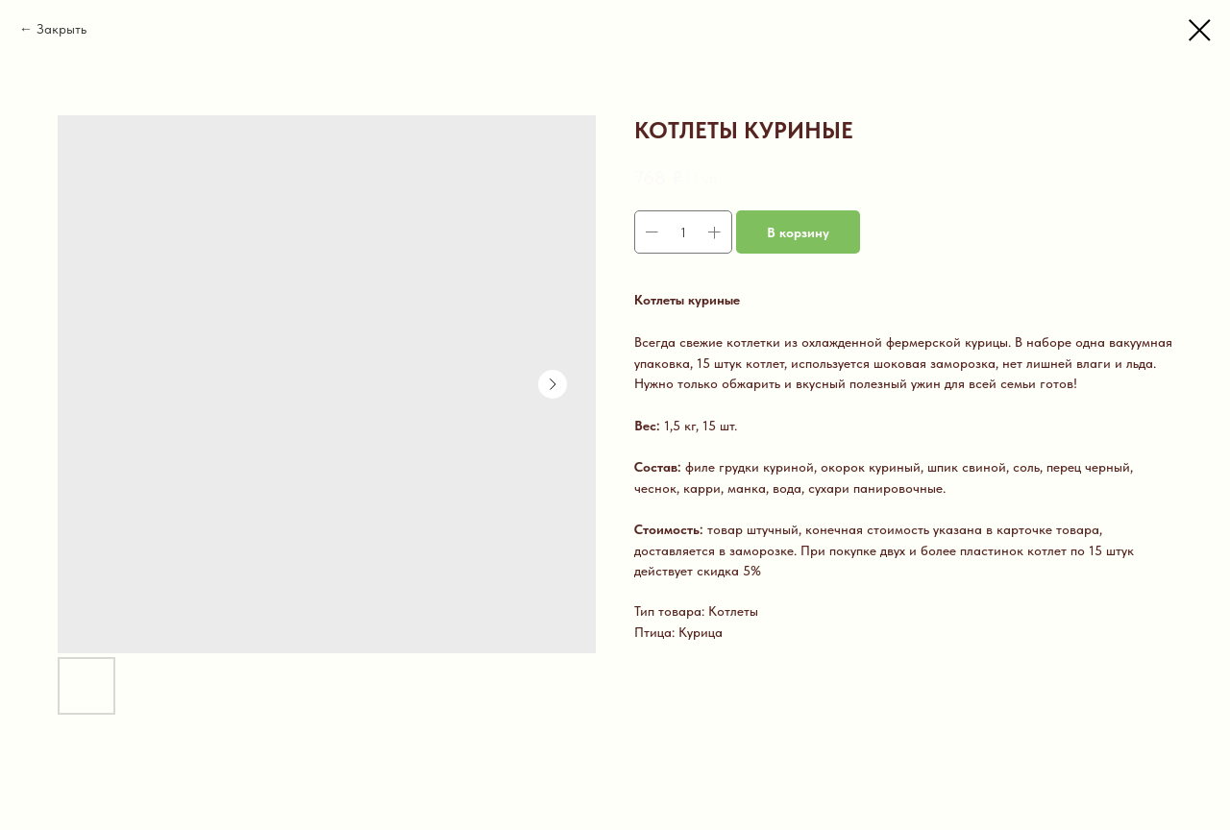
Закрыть (61, 29)
